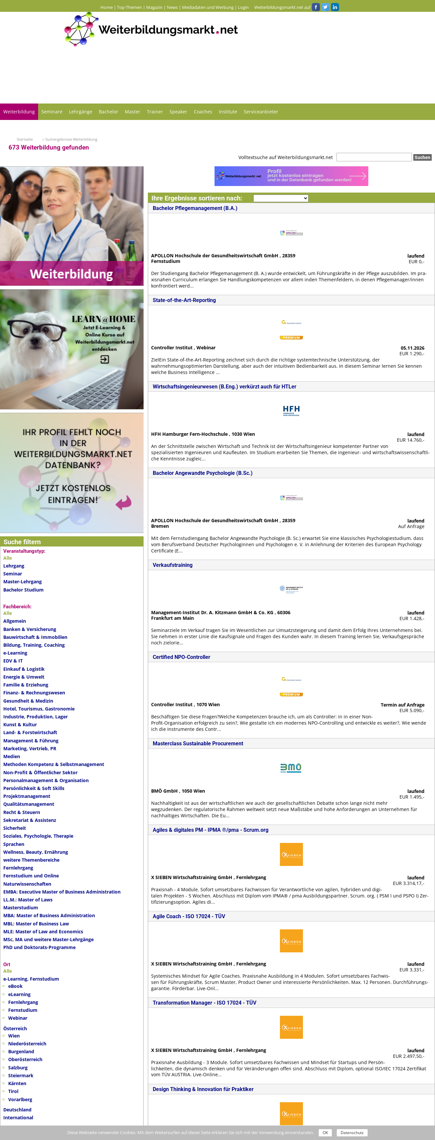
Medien (11, 756)
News (172, 7)
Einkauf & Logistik (24, 669)
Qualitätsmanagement (28, 804)
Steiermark (21, 1075)
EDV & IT (13, 661)
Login (243, 7)
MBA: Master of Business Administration (49, 915)
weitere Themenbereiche (31, 860)
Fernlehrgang (18, 868)
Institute (228, 111)
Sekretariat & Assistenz (29, 820)
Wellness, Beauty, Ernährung (35, 852)
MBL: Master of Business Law (36, 923)
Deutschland (17, 1109)
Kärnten (17, 1083)
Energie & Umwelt (23, 677)
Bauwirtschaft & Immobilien (35, 637)
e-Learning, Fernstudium (31, 979)
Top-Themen (129, 7)
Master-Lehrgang (22, 581)
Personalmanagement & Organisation (46, 780)
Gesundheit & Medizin (28, 701)
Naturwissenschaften (27, 884)
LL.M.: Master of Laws (28, 899)
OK (325, 1132)
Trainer (155, 111)
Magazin (154, 7)
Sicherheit (14, 828)
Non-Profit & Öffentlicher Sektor (40, 772)
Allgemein (14, 621)
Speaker (178, 111)
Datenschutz (352, 1132)
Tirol (13, 1091)
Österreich (15, 1028)
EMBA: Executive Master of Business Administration (62, 892)
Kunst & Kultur (20, 724)
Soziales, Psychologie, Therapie (38, 836)
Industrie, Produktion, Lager (35, 716)
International (18, 1117)
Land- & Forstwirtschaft (30, 732)
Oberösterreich (25, 1059)
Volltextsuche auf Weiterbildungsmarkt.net (286, 157)
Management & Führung (30, 740)
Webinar (17, 1018)
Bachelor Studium (23, 590)
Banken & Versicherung (29, 629)
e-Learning (15, 653)
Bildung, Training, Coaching (34, 645)
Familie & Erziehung (25, 685)
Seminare (51, 111)
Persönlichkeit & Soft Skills (33, 788)
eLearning (19, 994)
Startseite (25, 139)
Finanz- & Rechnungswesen (34, 692)
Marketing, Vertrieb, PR (29, 748)
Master (132, 111)
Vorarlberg (20, 1099)
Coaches (203, 111)
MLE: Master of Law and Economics (43, 931)
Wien (14, 1036)
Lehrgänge (80, 111)
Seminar (12, 573)
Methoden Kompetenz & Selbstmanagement (53, 764)
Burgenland (21, 1051)
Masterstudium (20, 907)
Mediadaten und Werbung (208, 7)
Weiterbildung (19, 111)
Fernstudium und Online (31, 875)
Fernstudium (22, 1010)
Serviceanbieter (261, 111)
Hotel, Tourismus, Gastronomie (39, 709)
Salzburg (18, 1067)
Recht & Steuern (21, 812)
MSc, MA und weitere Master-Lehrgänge (48, 939)
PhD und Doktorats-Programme (39, 947)
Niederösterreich (27, 1043)
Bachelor (108, 111)
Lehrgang (13, 566)
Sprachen (13, 844)
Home (107, 7)
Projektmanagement (26, 796)
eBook (15, 986)
